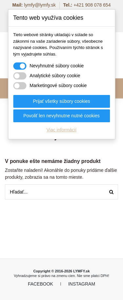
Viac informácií (62, 129)
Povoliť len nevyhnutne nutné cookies (61, 115)
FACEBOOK (40, 284)
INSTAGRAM (81, 284)
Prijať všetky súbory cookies (61, 101)
